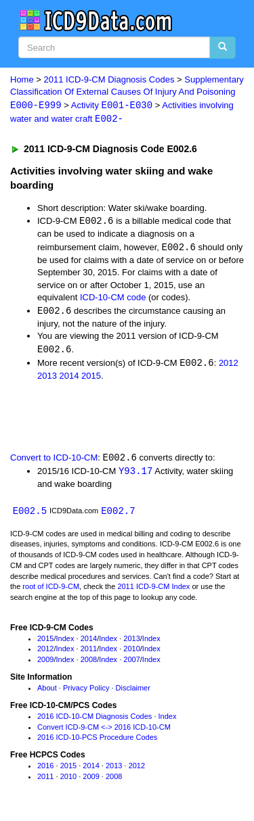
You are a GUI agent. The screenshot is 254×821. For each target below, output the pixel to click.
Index (65, 642)
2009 (45, 663)
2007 (131, 663)
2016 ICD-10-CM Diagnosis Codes (94, 720)
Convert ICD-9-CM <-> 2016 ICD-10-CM (104, 730)
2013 (47, 378)
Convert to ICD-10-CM (54, 461)
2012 (228, 365)
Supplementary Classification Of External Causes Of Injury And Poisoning (127, 92)
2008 (89, 663)
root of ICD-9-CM (50, 590)
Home (22, 79)
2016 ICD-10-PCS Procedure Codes (97, 741)
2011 (89, 653)
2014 (69, 378)
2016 (45, 770)
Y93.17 (135, 474)
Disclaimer (133, 692)
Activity (111, 106)
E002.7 (118, 514)
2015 (91, 378)
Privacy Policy (86, 692)
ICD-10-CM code (113, 299)
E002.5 (30, 514)
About (47, 692)
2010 (131, 653)
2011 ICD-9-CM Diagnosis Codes (109, 79)
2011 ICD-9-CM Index (153, 590)
